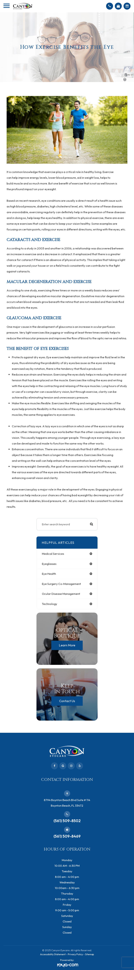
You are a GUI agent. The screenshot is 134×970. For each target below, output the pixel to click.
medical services (53, 553)
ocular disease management (61, 594)
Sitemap (89, 954)
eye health (49, 573)
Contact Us (67, 701)
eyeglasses (49, 564)
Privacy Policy (75, 954)
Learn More (67, 645)
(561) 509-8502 (67, 820)
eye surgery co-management (61, 584)
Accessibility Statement (53, 954)
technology (49, 604)
